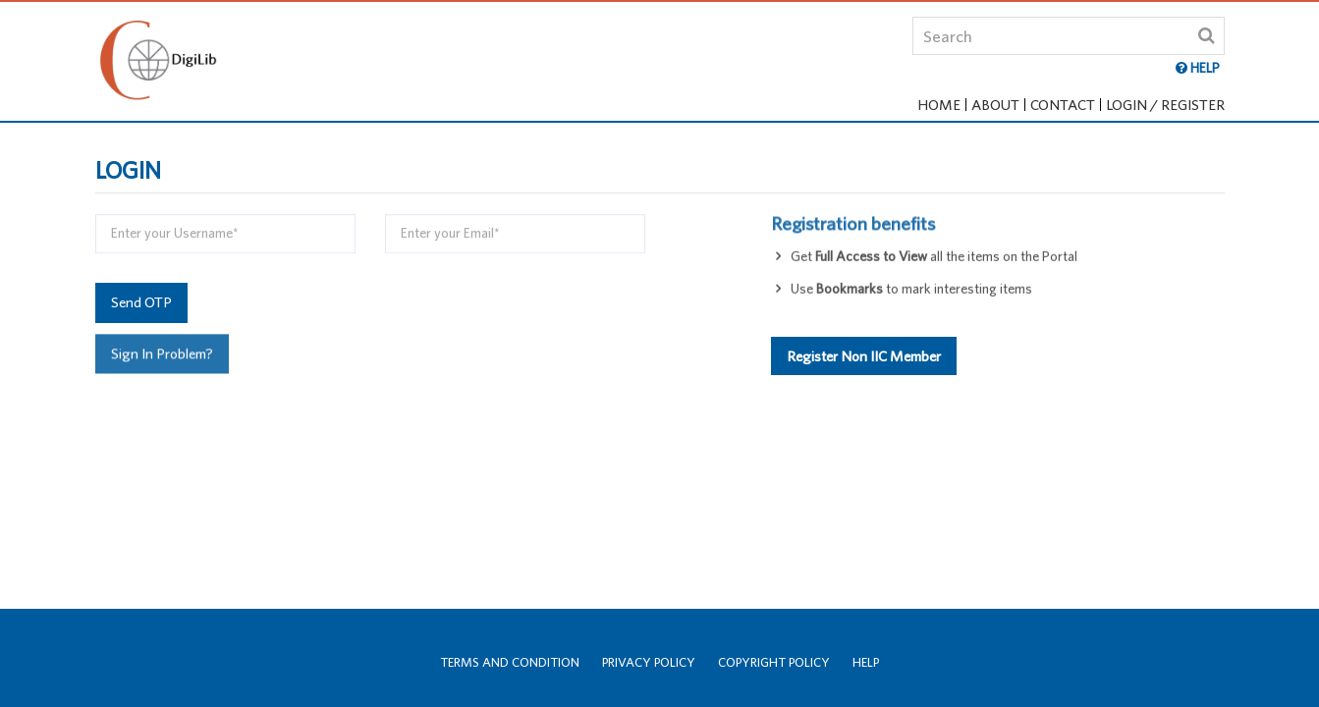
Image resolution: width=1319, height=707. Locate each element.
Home (939, 104)
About (995, 104)
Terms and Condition (509, 662)
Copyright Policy (774, 662)
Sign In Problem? (162, 353)
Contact (1062, 104)
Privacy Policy (648, 662)
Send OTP (141, 302)
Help (865, 662)
